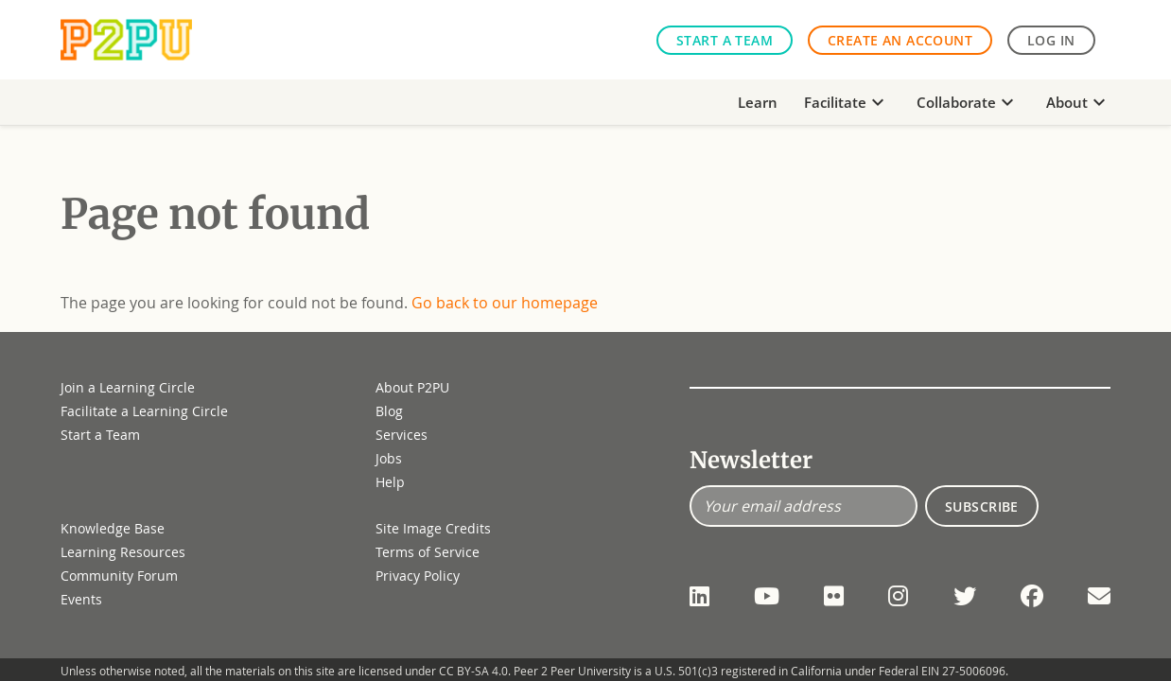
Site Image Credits (433, 528)
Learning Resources (123, 552)
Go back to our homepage (504, 302)
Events (81, 599)
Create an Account (900, 40)
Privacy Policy (418, 576)
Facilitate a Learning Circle (144, 411)
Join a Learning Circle (128, 387)
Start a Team (724, 40)
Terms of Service (428, 552)
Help (390, 482)
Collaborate (968, 102)
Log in (1051, 40)
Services (402, 435)
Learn (758, 102)
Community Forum (119, 576)
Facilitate (846, 102)
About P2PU (412, 387)
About (1078, 102)
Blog (389, 411)
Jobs (389, 458)
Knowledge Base (113, 528)
